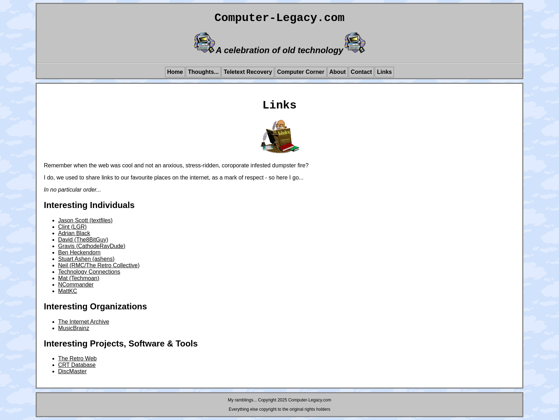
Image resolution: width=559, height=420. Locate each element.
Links (384, 72)
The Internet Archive (83, 322)
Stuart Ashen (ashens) (86, 259)
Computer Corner (300, 72)
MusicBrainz (73, 328)
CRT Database (77, 365)
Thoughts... (203, 72)
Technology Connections (89, 272)
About (337, 72)
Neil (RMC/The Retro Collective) (99, 265)
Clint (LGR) (72, 227)
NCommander (76, 285)
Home (175, 72)
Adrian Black (74, 233)
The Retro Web (77, 358)
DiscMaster (72, 371)
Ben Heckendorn (79, 252)
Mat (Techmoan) (78, 278)
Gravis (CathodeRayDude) (91, 246)
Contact (361, 72)
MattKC (67, 291)
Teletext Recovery (248, 72)
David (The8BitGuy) (83, 240)
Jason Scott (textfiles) (85, 220)
